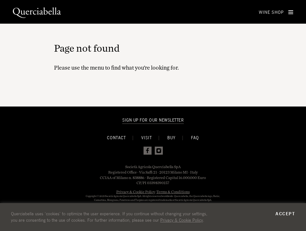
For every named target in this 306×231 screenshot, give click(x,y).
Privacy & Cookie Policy (135, 191)
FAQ (195, 137)
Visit (146, 137)
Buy (171, 137)
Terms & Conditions (173, 191)
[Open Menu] (290, 12)
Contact (116, 137)
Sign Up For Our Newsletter (153, 120)
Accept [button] (285, 213)
